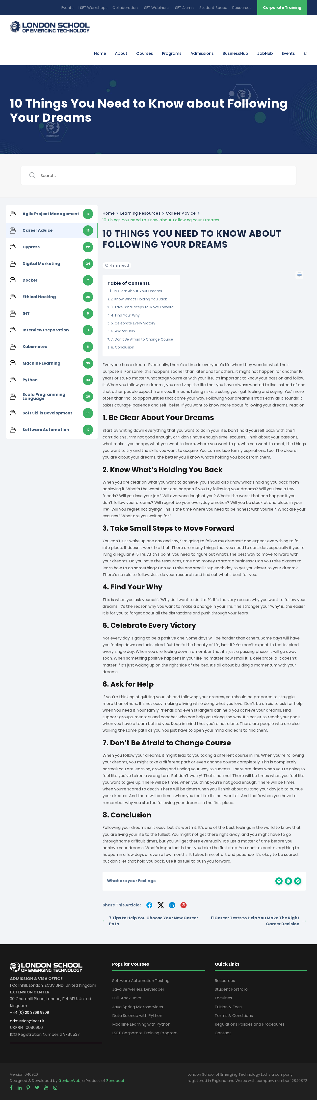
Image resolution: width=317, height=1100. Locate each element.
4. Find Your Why (125, 315)
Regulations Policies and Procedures (250, 1024)
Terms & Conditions (234, 1015)
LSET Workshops (93, 7)
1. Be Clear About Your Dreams (136, 291)
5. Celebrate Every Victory (133, 323)
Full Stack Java (126, 998)
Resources (242, 7)
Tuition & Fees (228, 1007)
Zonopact (115, 1080)
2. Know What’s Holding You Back (139, 299)
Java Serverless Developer (138, 989)
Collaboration (125, 7)
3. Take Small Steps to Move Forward (142, 307)
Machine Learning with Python (141, 1024)
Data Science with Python (137, 1015)
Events (67, 7)
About (121, 53)
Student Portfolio (231, 989)
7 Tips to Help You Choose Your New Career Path (150, 921)
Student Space (213, 7)
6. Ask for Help (123, 331)
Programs (172, 53)
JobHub (265, 53)
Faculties (223, 998)
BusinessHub (235, 53)
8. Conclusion (122, 347)
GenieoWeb (69, 1080)
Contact (223, 1033)
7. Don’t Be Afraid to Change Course (142, 339)
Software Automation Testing (140, 981)
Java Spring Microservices (137, 1007)
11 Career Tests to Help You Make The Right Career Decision (258, 921)
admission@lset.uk (27, 1020)
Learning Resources (140, 213)
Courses (144, 53)
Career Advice (181, 213)
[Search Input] (165, 176)
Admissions (202, 53)
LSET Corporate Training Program (145, 1033)
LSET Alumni (184, 7)
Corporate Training (282, 7)
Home (100, 53)
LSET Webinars (156, 7)
